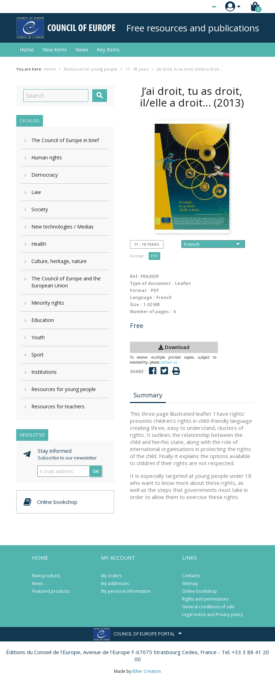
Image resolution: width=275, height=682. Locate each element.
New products (46, 576)
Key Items (108, 49)
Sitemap (190, 583)
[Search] (55, 95)
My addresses (115, 583)
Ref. (134, 276)
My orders (111, 576)
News (81, 49)
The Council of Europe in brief (65, 140)
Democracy (44, 174)
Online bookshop (199, 591)
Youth (38, 337)
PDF (154, 255)
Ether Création (146, 671)
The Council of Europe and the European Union (66, 282)
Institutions (44, 372)
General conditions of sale (208, 607)
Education (42, 320)
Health (38, 243)
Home (27, 49)
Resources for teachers (58, 406)
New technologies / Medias (62, 226)
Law (36, 192)
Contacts (191, 576)
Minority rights (47, 302)
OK (96, 471)
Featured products (50, 591)
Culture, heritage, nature (59, 261)
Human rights (46, 157)
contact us (169, 362)
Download (173, 347)
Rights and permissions (205, 599)
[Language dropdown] (200, 6)
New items (54, 49)
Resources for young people (63, 389)
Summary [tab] (147, 395)
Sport (37, 354)
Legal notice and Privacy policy (212, 614)
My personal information (125, 591)
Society (39, 209)
